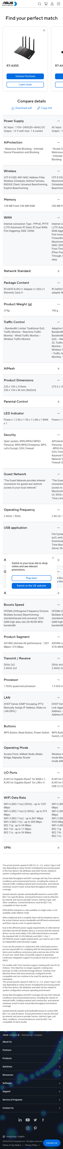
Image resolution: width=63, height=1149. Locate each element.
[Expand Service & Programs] (59, 1099)
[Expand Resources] (59, 1074)
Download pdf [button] (21, 108)
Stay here (31, 578)
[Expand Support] (59, 1091)
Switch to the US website (31, 585)
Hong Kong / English (13, 1136)
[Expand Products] (59, 1058)
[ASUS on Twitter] (35, 1120)
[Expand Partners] (59, 1050)
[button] (39, 4)
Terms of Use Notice (12, 1145)
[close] (53, 557)
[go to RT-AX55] (25, 48)
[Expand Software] (59, 1083)
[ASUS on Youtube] (27, 1120)
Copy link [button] (44, 108)
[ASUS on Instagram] (27, 1128)
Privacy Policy (31, 1145)
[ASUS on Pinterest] (35, 1128)
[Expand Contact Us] (59, 1108)
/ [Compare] (37, 1035)
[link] (25, 84)
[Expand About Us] (59, 1041)
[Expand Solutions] (59, 1066)
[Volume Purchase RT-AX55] (25, 76)
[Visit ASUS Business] (12, 1035)
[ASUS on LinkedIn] (20, 1120)
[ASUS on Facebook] (43, 1120)
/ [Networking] (26, 1035)
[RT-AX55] (25, 65)
